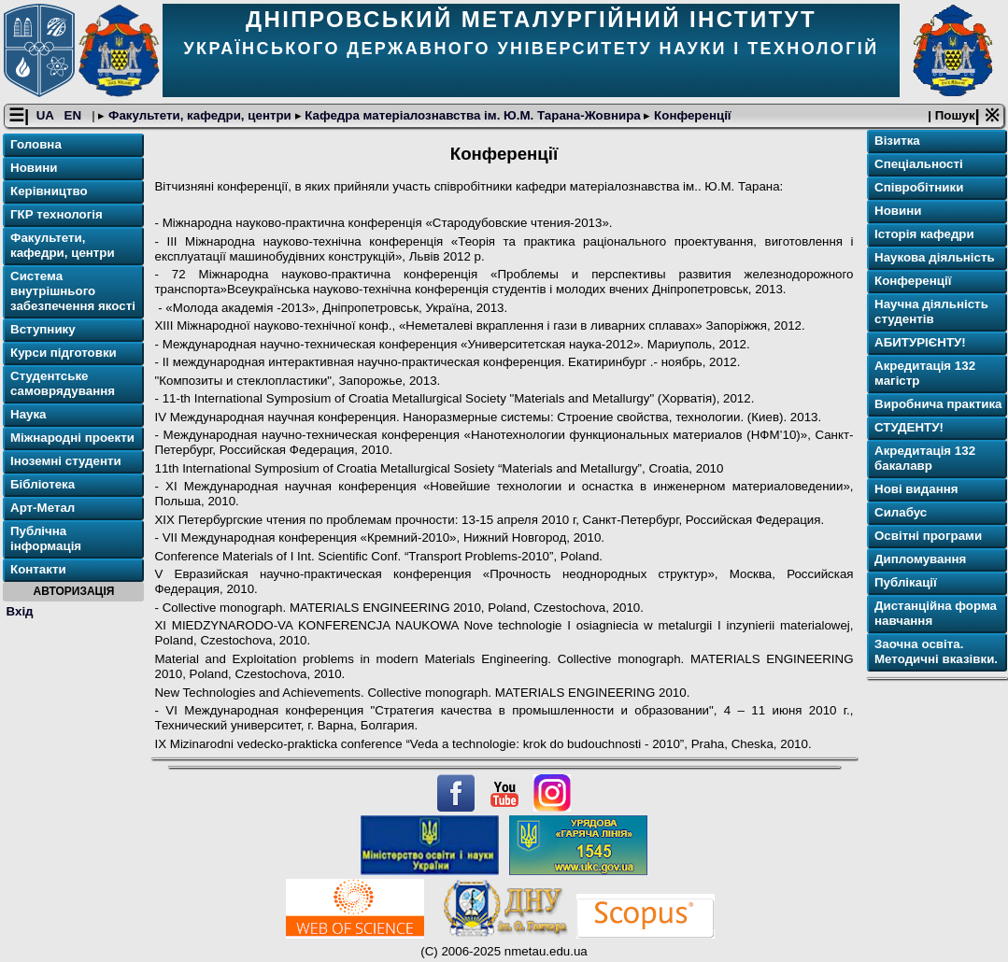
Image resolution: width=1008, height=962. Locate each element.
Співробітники (918, 187)
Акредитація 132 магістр (924, 373)
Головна (36, 144)
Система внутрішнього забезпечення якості (72, 291)
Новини (33, 168)
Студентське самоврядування (62, 383)
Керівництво (49, 191)
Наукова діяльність (934, 257)
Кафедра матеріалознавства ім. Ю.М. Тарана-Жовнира (473, 115)
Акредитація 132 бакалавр (924, 458)
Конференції (690, 115)
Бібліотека (42, 484)
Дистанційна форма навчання (935, 613)
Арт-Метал (42, 508)
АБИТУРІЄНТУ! (920, 342)
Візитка (897, 141)
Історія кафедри (924, 234)
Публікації (905, 582)
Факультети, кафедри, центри (199, 115)
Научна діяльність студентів (931, 311)
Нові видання (916, 489)
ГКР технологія (56, 214)
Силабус (900, 512)
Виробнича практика (938, 404)
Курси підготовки (63, 353)
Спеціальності (918, 164)
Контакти (38, 569)
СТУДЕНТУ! (909, 427)
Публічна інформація (45, 538)
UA (46, 115)
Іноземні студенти (65, 461)
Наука (28, 414)
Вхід (20, 611)
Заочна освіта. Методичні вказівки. (936, 651)
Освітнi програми (928, 536)
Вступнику (43, 329)
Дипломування (920, 559)
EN (74, 115)
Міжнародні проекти (72, 438)
